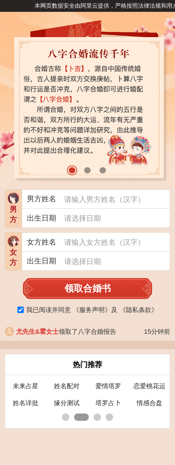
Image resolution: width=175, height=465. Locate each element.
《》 (92, 309)
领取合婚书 (88, 288)
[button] (72, 170)
